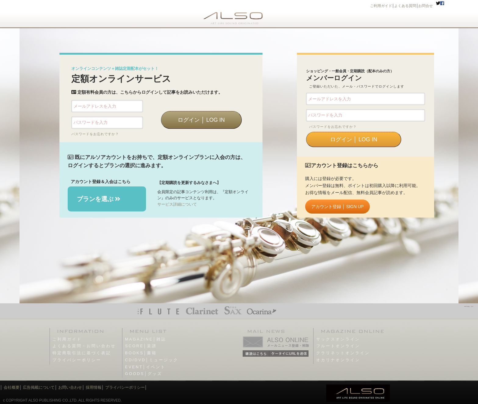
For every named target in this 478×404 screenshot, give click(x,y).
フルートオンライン (338, 346)
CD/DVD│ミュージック (151, 360)
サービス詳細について (177, 204)
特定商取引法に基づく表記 (81, 353)
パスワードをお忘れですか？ (95, 134)
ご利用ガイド (381, 6)
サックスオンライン (338, 339)
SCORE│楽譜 (141, 346)
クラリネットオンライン (343, 353)
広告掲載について (39, 387)
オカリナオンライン (338, 360)
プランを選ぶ (99, 199)
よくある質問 (405, 6)
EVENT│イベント (145, 367)
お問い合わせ (69, 387)
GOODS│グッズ (143, 373)
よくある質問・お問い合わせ (84, 346)
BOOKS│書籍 (141, 353)
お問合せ (425, 6)
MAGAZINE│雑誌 (145, 339)
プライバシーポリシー (76, 360)
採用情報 (94, 387)
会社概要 (12, 387)
